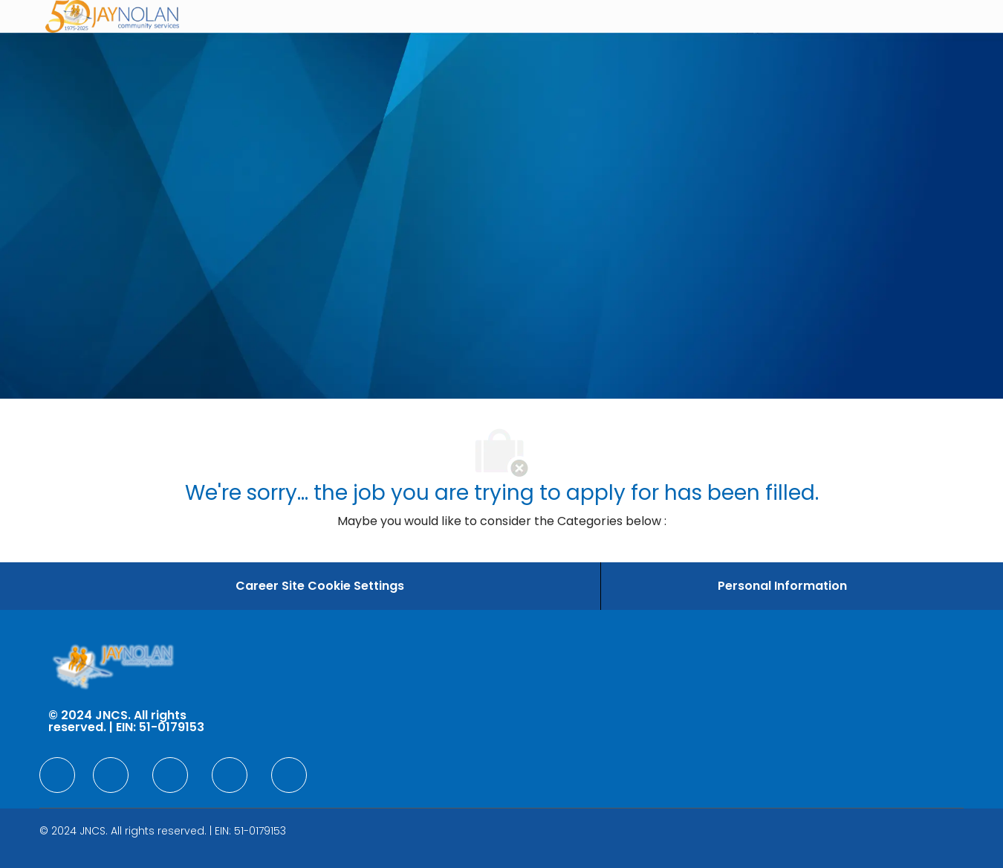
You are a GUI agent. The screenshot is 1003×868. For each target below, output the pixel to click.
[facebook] (57, 775)
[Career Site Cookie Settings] (320, 586)
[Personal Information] (782, 586)
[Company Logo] (112, 16)
